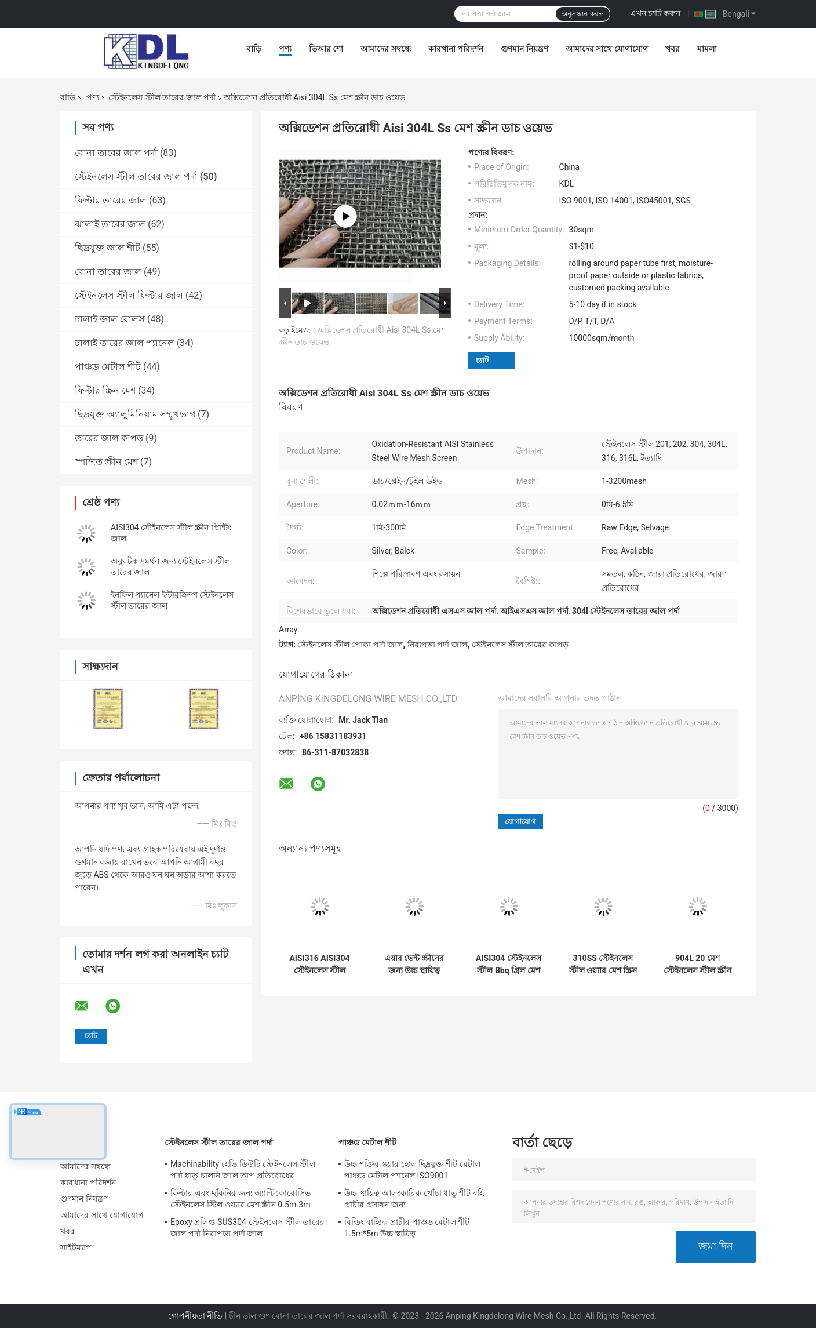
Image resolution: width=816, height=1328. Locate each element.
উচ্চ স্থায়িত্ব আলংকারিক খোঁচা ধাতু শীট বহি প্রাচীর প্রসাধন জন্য (414, 1198)
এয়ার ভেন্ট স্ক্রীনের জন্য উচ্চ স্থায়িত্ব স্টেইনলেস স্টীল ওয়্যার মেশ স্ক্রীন (414, 965)
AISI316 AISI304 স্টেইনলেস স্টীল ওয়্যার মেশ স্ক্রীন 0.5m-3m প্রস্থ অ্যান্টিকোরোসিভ (319, 965)
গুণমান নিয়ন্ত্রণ (524, 48)
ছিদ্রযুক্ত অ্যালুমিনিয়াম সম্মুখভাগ (135, 414)
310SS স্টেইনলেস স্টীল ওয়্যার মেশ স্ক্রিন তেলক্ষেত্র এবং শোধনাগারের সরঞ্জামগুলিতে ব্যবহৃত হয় (603, 965)
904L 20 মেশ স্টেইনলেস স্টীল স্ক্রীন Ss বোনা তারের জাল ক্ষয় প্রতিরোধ (697, 965)
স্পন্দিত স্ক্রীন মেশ (106, 461)
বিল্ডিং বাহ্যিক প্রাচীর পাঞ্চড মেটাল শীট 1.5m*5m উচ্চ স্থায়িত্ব (406, 1227)
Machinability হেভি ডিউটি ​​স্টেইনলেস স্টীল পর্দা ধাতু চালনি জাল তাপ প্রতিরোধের (242, 1169)
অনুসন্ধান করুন (582, 14)
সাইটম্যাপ (76, 1247)
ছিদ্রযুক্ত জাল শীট (107, 247)
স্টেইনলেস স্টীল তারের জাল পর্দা (162, 97)
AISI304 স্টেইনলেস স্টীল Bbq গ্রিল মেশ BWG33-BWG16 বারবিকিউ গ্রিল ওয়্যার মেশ (508, 965)
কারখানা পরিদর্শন (455, 48)
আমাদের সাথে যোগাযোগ (607, 48)
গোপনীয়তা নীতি (195, 1315)
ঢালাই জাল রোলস (110, 319)
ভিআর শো (326, 48)
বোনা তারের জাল (108, 271)
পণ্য (285, 48)
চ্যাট (482, 360)
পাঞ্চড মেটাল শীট (108, 366)
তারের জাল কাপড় (109, 437)
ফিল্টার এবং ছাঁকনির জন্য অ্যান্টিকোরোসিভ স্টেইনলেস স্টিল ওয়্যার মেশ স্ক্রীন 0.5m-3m (240, 1198)
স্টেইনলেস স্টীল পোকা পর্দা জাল (350, 644)
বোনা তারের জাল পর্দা (116, 152)
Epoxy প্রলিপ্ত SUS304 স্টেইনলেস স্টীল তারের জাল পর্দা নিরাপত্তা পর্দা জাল (247, 1227)
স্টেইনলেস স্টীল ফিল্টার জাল (129, 295)
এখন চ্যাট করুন (655, 13)
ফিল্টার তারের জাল (111, 200)
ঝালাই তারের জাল (110, 224)
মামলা (707, 48)
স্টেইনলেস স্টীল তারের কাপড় (520, 644)
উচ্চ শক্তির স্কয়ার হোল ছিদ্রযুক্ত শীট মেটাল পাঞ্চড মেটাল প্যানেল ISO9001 (412, 1169)
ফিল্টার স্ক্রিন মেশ (105, 390)
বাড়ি (253, 48)
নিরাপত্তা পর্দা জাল (437, 644)
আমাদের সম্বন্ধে (385, 48)
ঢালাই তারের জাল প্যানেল (124, 342)
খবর (672, 48)
